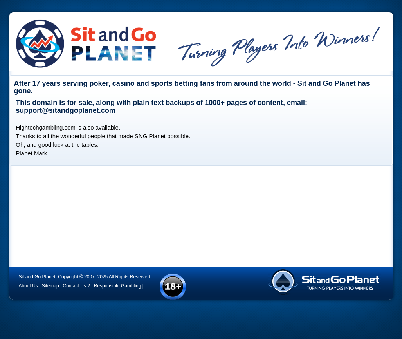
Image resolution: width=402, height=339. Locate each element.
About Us (28, 286)
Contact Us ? (76, 286)
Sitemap (50, 286)
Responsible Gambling (117, 286)
